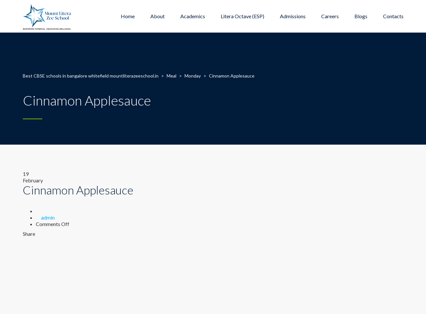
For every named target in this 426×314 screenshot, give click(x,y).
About (157, 16)
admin (48, 217)
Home (128, 16)
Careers (330, 16)
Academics (192, 16)
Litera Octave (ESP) (242, 16)
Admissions (293, 16)
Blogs (360, 16)
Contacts (393, 16)
